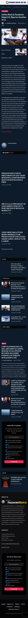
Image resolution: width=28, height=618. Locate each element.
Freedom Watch (11, 23)
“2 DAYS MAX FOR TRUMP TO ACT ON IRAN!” (17, 297)
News (4, 343)
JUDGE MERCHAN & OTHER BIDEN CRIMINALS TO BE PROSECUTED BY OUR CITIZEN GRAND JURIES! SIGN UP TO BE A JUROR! (13, 236)
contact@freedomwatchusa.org (11, 543)
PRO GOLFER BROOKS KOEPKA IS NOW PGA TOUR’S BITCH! (18, 308)
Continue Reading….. (6, 131)
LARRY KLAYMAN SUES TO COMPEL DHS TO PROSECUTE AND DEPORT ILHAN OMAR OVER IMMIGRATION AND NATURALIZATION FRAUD (18, 386)
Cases (23, 604)
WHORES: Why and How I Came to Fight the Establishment (18, 479)
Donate (17, 606)
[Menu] (2, 2)
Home (3, 604)
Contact (10, 606)
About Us (10, 604)
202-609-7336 (5, 547)
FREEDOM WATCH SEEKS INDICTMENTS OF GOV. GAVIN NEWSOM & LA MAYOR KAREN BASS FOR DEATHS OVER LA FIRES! (13, 177)
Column (4, 11)
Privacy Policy (14, 609)
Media (17, 604)
